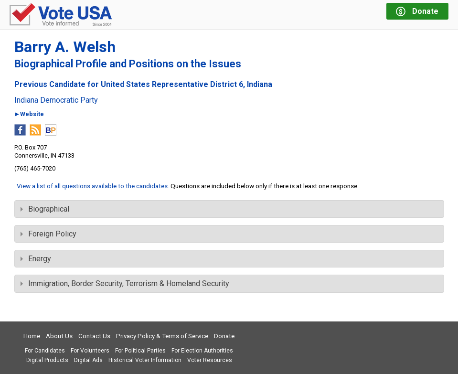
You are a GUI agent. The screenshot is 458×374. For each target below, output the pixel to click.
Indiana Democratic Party (56, 100)
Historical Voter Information (144, 360)
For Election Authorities (202, 350)
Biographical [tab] (45, 209)
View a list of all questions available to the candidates (92, 186)
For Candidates (45, 350)
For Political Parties (140, 350)
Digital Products (47, 360)
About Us (59, 336)
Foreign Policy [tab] (48, 233)
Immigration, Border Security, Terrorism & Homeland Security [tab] (125, 283)
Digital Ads (88, 360)
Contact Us (94, 336)
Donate (224, 336)
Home (31, 336)
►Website (29, 114)
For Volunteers (90, 350)
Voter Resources (209, 360)
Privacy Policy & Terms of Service (162, 336)
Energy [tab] (36, 258)
